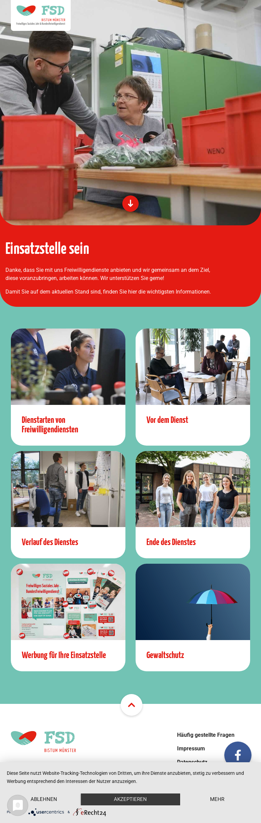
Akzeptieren (130, 799)
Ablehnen (44, 799)
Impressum (191, 748)
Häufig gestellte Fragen (205, 735)
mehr (217, 799)
